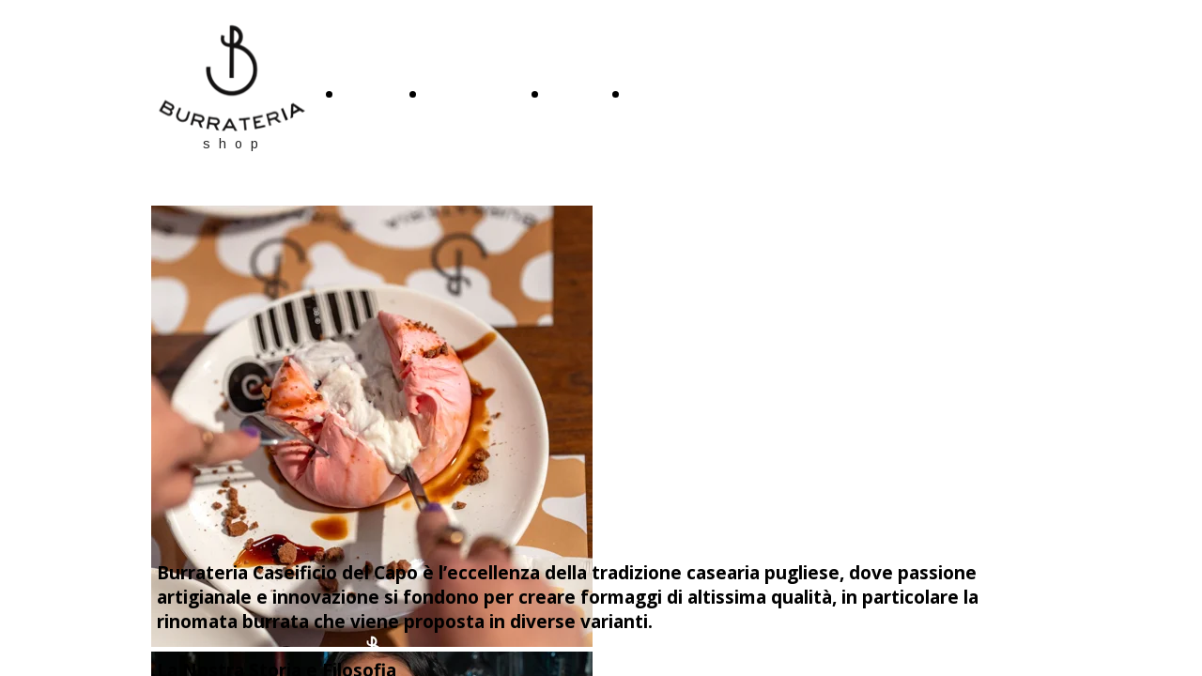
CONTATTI (675, 96)
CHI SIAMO (473, 96)
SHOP (574, 96)
